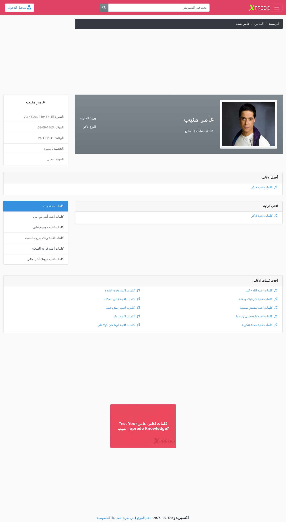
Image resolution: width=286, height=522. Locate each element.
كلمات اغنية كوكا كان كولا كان (119, 325)
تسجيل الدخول (19, 8)
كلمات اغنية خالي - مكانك (121, 299)
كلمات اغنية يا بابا (126, 316)
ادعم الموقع (143, 518)
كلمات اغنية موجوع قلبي (48, 227)
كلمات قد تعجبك (53, 206)
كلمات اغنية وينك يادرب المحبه (44, 238)
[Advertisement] (143, 64)
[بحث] (103, 8)
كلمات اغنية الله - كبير (261, 290)
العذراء (84, 118)
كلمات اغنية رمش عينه (123, 308)
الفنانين (259, 24)
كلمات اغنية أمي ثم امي (48, 217)
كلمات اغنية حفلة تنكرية (259, 325)
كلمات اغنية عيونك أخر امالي (45, 259)
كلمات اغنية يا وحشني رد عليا (256, 316)
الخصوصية (103, 518)
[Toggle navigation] (277, 8)
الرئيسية (273, 24)
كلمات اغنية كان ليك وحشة (258, 299)
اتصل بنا (117, 518)
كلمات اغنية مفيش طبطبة (258, 308)
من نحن (129, 518)
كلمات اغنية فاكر (264, 187)
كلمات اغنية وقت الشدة (122, 290)
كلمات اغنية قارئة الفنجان (47, 248)
